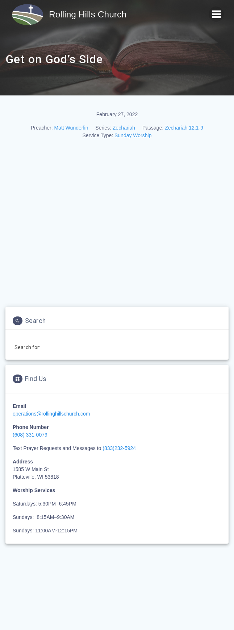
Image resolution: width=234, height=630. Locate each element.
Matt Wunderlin (71, 128)
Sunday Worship (132, 135)
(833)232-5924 (119, 448)
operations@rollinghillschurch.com (51, 414)
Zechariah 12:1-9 (184, 128)
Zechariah (124, 128)
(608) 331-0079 (30, 435)
